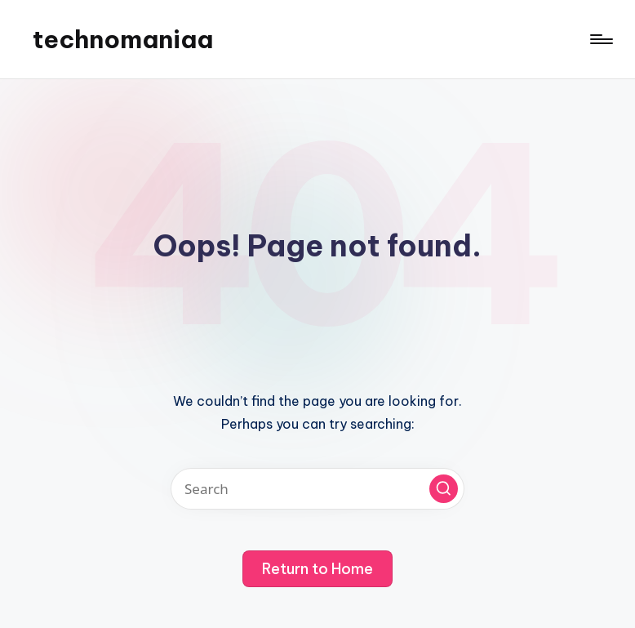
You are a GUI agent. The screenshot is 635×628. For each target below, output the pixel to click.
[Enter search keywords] (317, 489)
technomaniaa (123, 39)
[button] (443, 488)
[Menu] (600, 39)
